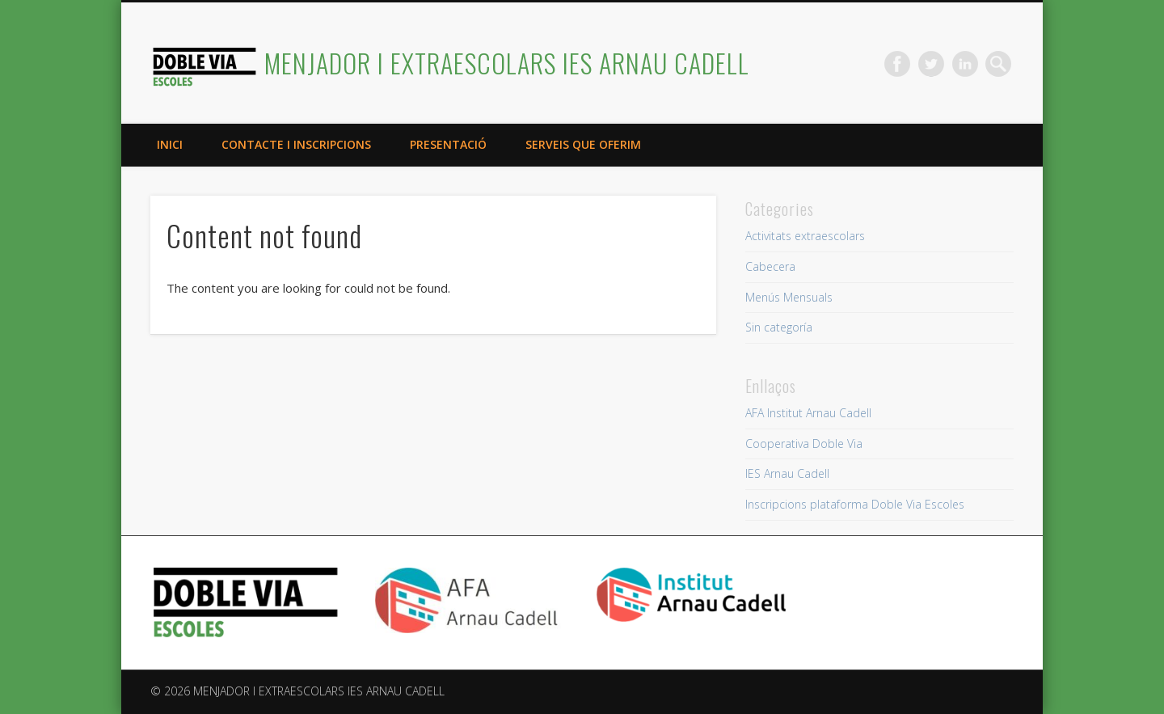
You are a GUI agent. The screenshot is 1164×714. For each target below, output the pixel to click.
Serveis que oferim (583, 144)
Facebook (897, 64)
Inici (170, 144)
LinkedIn (965, 64)
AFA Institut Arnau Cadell (808, 412)
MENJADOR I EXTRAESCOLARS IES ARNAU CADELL (506, 63)
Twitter (931, 64)
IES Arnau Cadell (787, 473)
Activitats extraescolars (805, 235)
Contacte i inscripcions (296, 144)
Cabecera (770, 266)
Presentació (448, 144)
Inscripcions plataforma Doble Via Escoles (854, 504)
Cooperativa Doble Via (803, 443)
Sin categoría (778, 327)
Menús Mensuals (789, 297)
